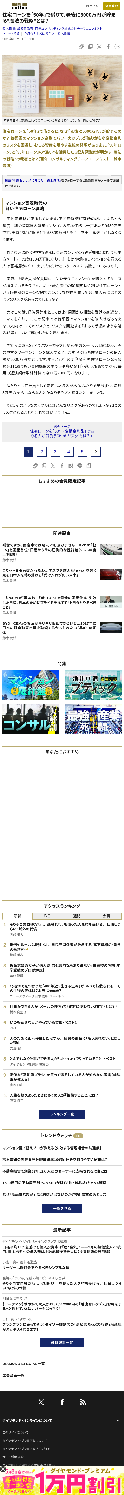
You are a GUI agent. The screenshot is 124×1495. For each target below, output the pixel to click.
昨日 (47, 916)
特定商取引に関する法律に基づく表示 (28, 1465)
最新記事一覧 (62, 1343)
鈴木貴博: (52, 28)
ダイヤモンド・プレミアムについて (24, 1440)
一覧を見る (62, 1208)
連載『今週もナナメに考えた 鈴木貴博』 (33, 180)
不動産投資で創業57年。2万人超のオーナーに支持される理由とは (55, 1171)
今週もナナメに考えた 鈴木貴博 (47, 34)
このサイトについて (15, 1432)
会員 (106, 916)
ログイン (92, 6)
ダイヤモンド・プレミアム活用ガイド (26, 1449)
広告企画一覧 (13, 1375)
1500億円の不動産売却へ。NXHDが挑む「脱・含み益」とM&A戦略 (54, 1183)
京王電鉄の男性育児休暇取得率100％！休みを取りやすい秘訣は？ (54, 1159)
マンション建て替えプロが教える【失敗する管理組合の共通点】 (51, 1148)
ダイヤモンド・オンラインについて (27, 1421)
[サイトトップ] (18, 6)
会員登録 (111, 6)
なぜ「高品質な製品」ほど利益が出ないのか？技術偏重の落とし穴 (54, 1194)
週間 (77, 916)
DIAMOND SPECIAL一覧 (23, 1364)
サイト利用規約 (13, 1457)
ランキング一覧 (62, 1114)
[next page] (96, 452)
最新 (17, 916)
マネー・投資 (11, 34)
